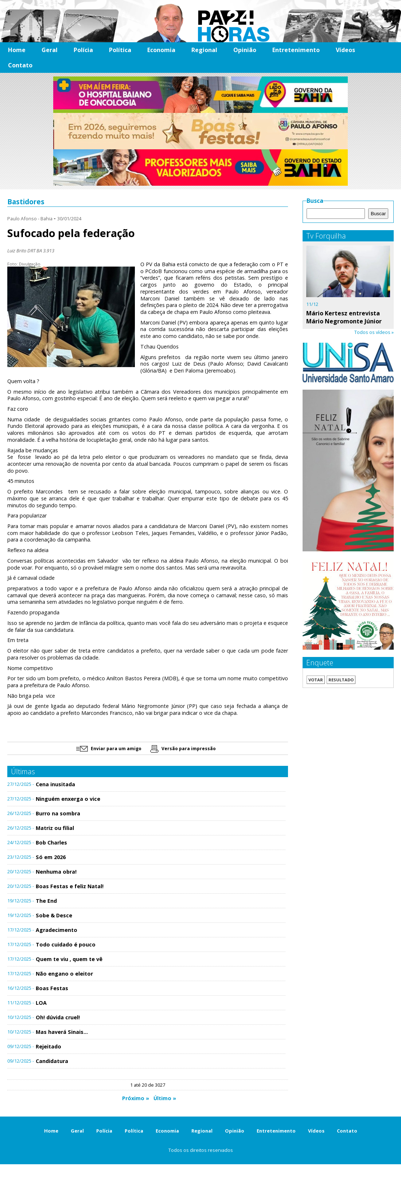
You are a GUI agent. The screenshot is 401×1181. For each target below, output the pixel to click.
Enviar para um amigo (108, 748)
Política (120, 50)
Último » (164, 1098)
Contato (20, 65)
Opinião (244, 50)
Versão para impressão (183, 748)
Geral (50, 50)
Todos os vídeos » (374, 332)
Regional (204, 50)
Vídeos (345, 50)
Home (17, 50)
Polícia (83, 50)
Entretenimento (296, 50)
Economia (161, 50)
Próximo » (135, 1098)
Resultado (341, 679)
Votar (315, 679)
